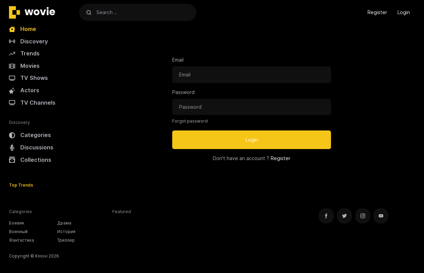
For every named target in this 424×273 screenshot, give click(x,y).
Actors (24, 90)
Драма (64, 222)
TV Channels (32, 102)
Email (178, 60)
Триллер (66, 240)
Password (183, 92)
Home (22, 28)
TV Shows (28, 77)
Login (403, 12)
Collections (30, 159)
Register (377, 12)
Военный (18, 231)
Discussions (31, 147)
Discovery (28, 41)
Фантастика (21, 240)
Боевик (16, 222)
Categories (30, 135)
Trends (24, 53)
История (66, 231)
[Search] (89, 12)
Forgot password (190, 121)
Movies (24, 65)
